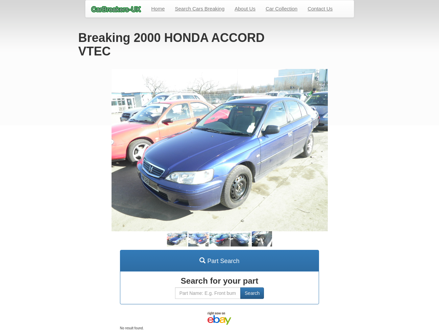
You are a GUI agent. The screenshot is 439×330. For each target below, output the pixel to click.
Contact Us (320, 8)
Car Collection (281, 8)
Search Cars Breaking (200, 8)
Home (158, 8)
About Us (245, 8)
